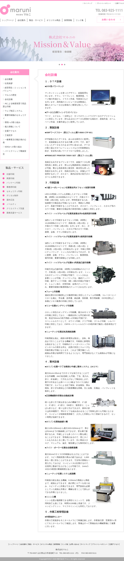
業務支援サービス (14, 213)
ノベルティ (11, 204)
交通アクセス (114, 544)
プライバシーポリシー (100, 544)
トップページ (8, 20)
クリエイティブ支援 (15, 208)
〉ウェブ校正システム (12, 111)
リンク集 (80, 20)
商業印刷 (10, 178)
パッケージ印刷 (13, 183)
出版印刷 (10, 174)
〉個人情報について (11, 126)
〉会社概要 (8, 79)
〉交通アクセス (119, 3)
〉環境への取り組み (11, 122)
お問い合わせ (74, 544)
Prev (3, 44)
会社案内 (21, 20)
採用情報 (68, 20)
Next (121, 44)
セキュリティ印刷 (14, 191)
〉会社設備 (8, 99)
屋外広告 (10, 200)
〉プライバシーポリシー (103, 3)
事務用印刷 (11, 187)
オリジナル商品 (53, 20)
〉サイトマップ (87, 3)
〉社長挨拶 (8, 83)
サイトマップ (85, 544)
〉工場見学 (8, 135)
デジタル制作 (12, 195)
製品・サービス (36, 20)
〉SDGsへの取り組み (12, 147)
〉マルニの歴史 (9, 95)
